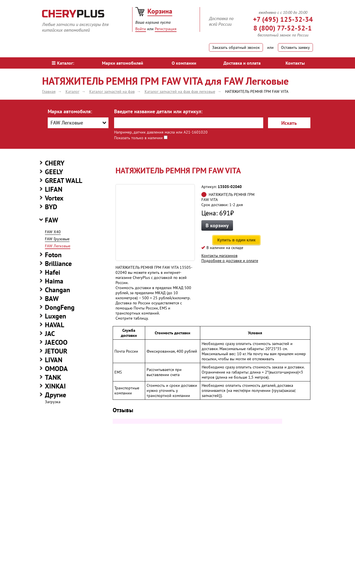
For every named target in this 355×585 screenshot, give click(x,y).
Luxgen (55, 316)
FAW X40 (53, 231)
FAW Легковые (57, 245)
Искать (289, 123)
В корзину (217, 225)
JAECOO (56, 342)
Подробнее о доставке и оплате (229, 260)
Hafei (52, 272)
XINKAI (55, 386)
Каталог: (63, 63)
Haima (54, 281)
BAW (52, 298)
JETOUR (56, 351)
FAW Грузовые (57, 238)
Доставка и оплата (242, 63)
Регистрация (166, 28)
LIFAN (53, 189)
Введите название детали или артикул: (158, 111)
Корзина (159, 11)
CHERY (54, 163)
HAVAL (54, 324)
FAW (51, 220)
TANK (53, 377)
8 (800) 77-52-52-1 (282, 28)
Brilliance (58, 263)
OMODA (56, 368)
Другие (55, 394)
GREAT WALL (63, 180)
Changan (57, 289)
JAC (50, 333)
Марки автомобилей (122, 63)
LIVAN (53, 359)
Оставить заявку (295, 47)
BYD (51, 206)
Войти (140, 28)
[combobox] (78, 122)
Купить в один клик (236, 240)
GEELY (54, 171)
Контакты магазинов (219, 255)
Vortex (54, 198)
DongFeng (60, 307)
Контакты (295, 63)
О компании (184, 63)
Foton (53, 254)
